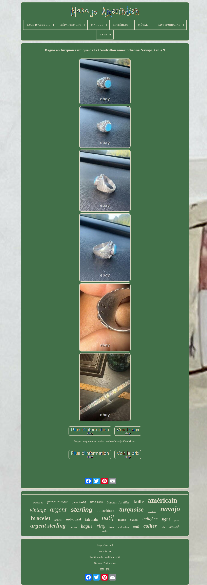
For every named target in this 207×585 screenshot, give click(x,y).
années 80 (38, 502)
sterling (81, 509)
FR (108, 569)
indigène (150, 518)
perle (176, 520)
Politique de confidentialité (105, 557)
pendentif (79, 502)
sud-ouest (73, 519)
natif (108, 517)
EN (102, 569)
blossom (96, 502)
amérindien (123, 527)
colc (163, 527)
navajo (170, 509)
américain (162, 500)
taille (138, 501)
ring (101, 526)
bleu (111, 527)
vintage (38, 510)
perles (73, 527)
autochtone (106, 510)
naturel (134, 519)
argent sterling (48, 525)
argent (58, 509)
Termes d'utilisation (105, 563)
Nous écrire (105, 551)
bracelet (40, 518)
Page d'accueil (105, 545)
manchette (152, 512)
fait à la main (58, 502)
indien (122, 519)
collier (149, 526)
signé (166, 519)
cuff (136, 527)
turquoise (131, 509)
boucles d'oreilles (118, 502)
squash (174, 527)
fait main (91, 519)
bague (87, 526)
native (105, 531)
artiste (57, 519)
